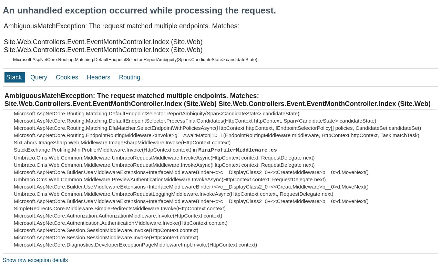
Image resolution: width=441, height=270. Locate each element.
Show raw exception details (35, 260)
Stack (14, 77)
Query (39, 77)
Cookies (68, 77)
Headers (99, 77)
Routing (129, 77)
